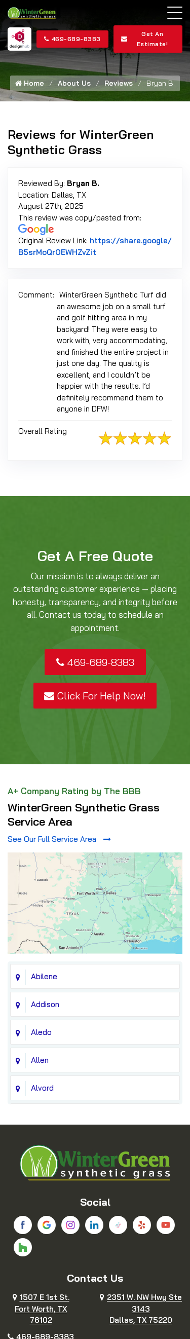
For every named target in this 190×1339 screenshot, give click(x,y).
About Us (74, 83)
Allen (40, 1060)
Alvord (42, 1088)
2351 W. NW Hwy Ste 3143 (141, 1308)
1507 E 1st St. (41, 1308)
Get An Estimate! (144, 39)
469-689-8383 (72, 39)
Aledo (41, 1032)
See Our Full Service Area (59, 839)
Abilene (44, 976)
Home (29, 83)
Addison (45, 1004)
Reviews (118, 83)
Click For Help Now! (95, 695)
